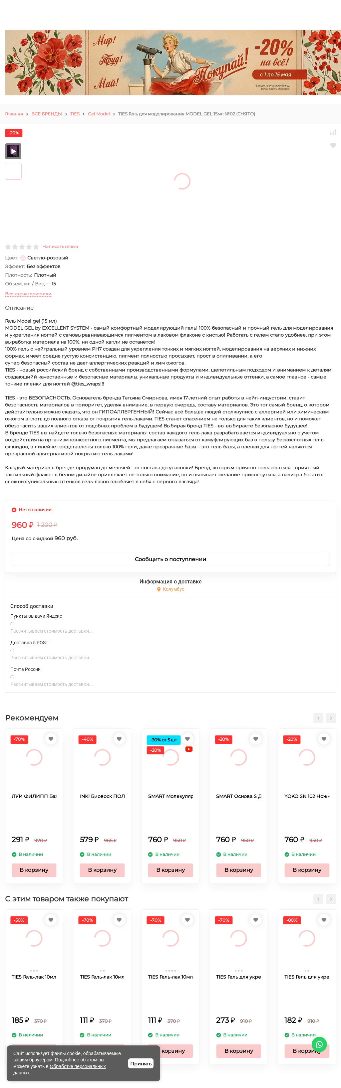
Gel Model (99, 113)
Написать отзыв (60, 246)
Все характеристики (28, 293)
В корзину (34, 870)
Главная (14, 113)
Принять (141, 1064)
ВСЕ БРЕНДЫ (46, 113)
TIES (75, 113)
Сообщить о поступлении (170, 559)
